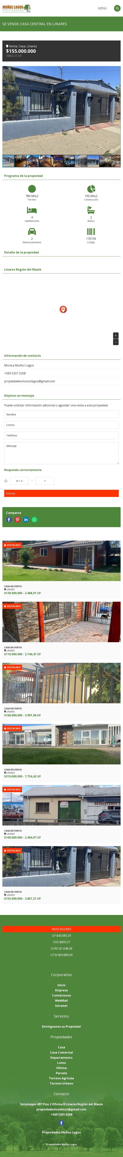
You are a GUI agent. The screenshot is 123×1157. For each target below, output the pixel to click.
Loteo (61, 1063)
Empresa (61, 990)
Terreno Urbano (61, 1083)
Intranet (61, 1006)
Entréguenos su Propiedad (61, 1026)
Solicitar (10, 493)
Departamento (61, 1058)
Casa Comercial (61, 1052)
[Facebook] (61, 1125)
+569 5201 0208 (15, 373)
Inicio (61, 985)
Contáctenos (61, 995)
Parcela (61, 1073)
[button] (117, 69)
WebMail (61, 1001)
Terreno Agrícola (61, 1078)
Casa (61, 1047)
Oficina (61, 1068)
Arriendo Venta (83, 8)
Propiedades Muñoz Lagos (61, 1144)
